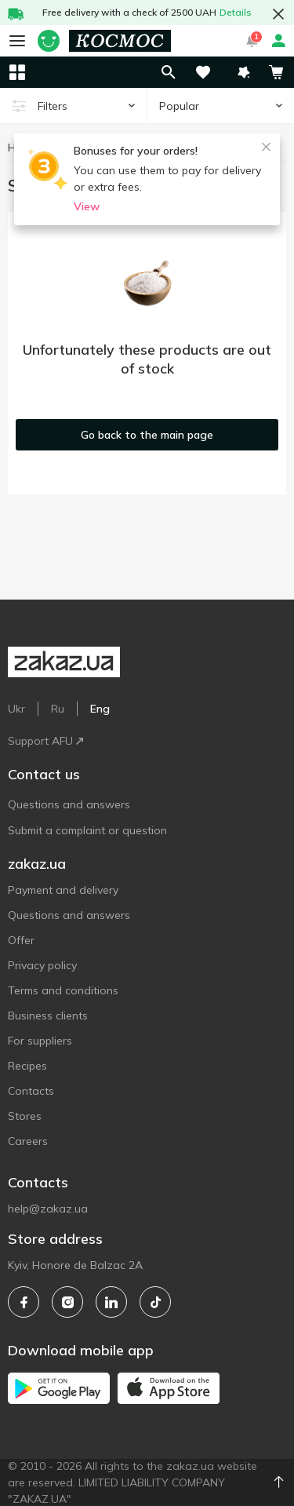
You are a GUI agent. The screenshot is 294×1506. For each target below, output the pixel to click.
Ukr (16, 709)
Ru (57, 709)
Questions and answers (69, 804)
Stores (25, 1116)
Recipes (27, 1066)
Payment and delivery (63, 890)
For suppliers (40, 1041)
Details (236, 12)
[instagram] (67, 1302)
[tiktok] (155, 1302)
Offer (21, 940)
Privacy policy (42, 965)
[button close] (278, 14)
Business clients (48, 1015)
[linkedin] (111, 1302)
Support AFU (45, 741)
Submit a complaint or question (87, 830)
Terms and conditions (63, 990)
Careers (28, 1141)
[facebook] (23, 1302)
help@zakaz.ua (48, 1209)
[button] (244, 72)
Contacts (31, 1091)
